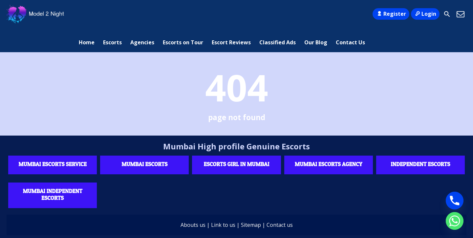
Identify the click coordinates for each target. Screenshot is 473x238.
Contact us (280, 201)
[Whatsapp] (454, 221)
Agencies (142, 14)
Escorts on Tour (183, 14)
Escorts (112, 14)
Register (391, 13)
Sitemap (251, 201)
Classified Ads (277, 14)
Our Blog (315, 14)
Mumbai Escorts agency (328, 140)
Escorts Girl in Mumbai (236, 140)
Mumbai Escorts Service (52, 140)
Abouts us (193, 201)
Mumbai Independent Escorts (52, 170)
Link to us (223, 201)
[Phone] (454, 200)
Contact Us (350, 14)
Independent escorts (420, 140)
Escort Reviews (231, 14)
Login (425, 13)
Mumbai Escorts (144, 140)
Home (87, 14)
